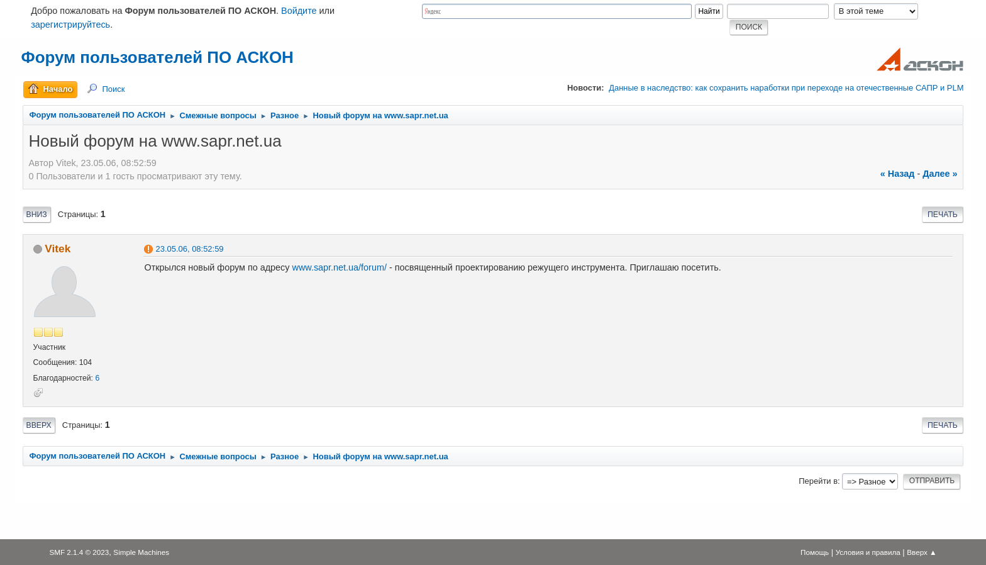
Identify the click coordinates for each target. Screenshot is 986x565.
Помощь (814, 552)
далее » (939, 174)
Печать (943, 214)
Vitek (57, 248)
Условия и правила (868, 552)
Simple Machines (141, 552)
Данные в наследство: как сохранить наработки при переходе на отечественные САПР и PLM (786, 87)
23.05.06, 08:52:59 (190, 249)
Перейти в (818, 481)
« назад (897, 174)
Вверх (39, 425)
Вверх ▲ (921, 552)
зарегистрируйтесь (70, 25)
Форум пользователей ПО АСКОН (157, 57)
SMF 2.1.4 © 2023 (79, 552)
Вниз (36, 214)
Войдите (299, 11)
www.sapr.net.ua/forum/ (339, 267)
